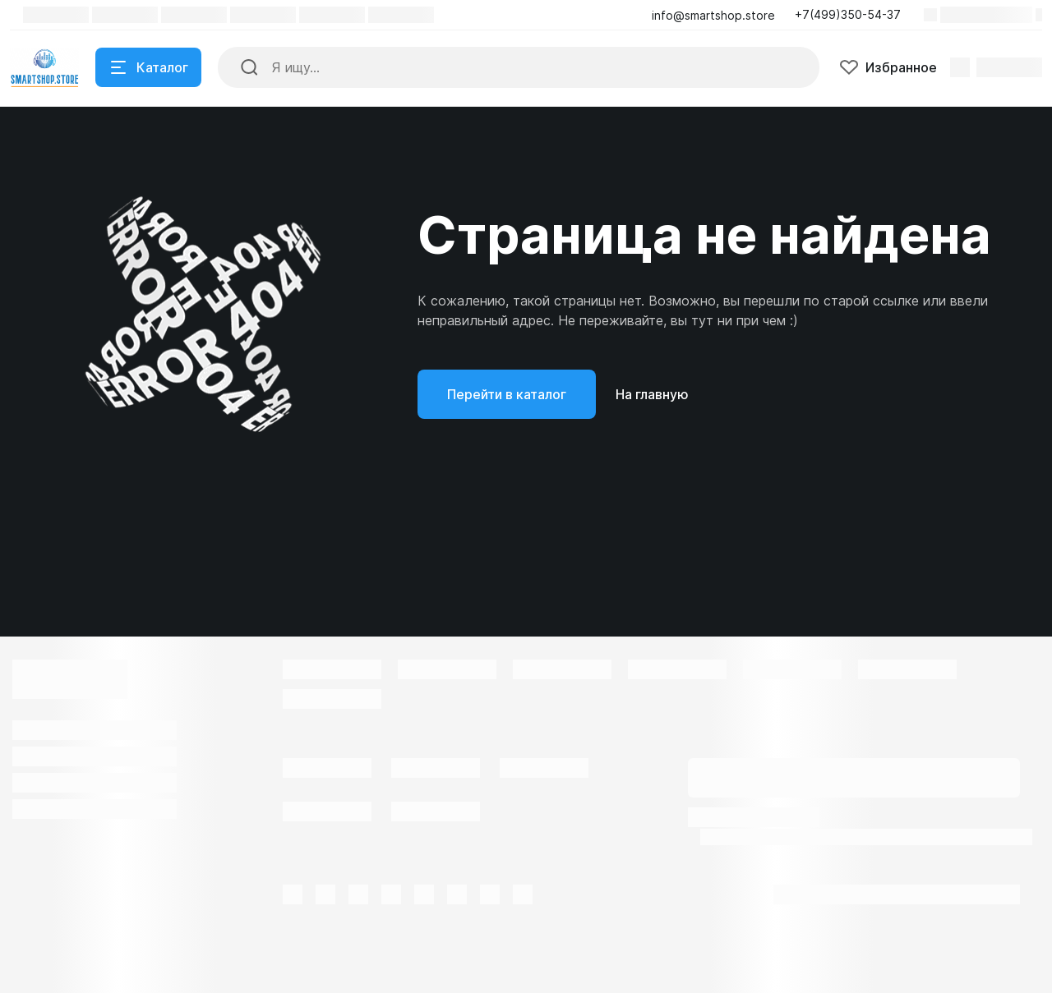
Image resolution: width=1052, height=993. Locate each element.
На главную (652, 394)
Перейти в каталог (506, 394)
